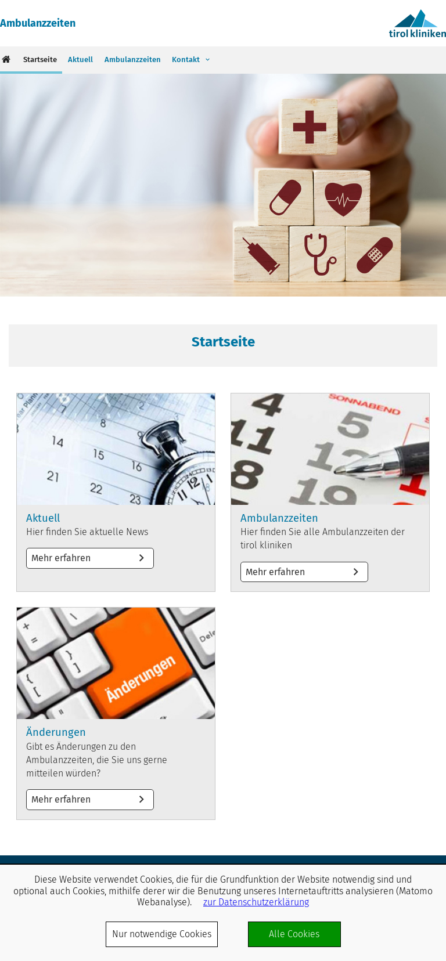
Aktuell (80, 59)
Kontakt (186, 59)
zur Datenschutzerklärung (256, 902)
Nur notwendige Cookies (161, 934)
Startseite (40, 59)
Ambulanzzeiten (37, 23)
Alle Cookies (294, 934)
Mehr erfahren (116, 492)
